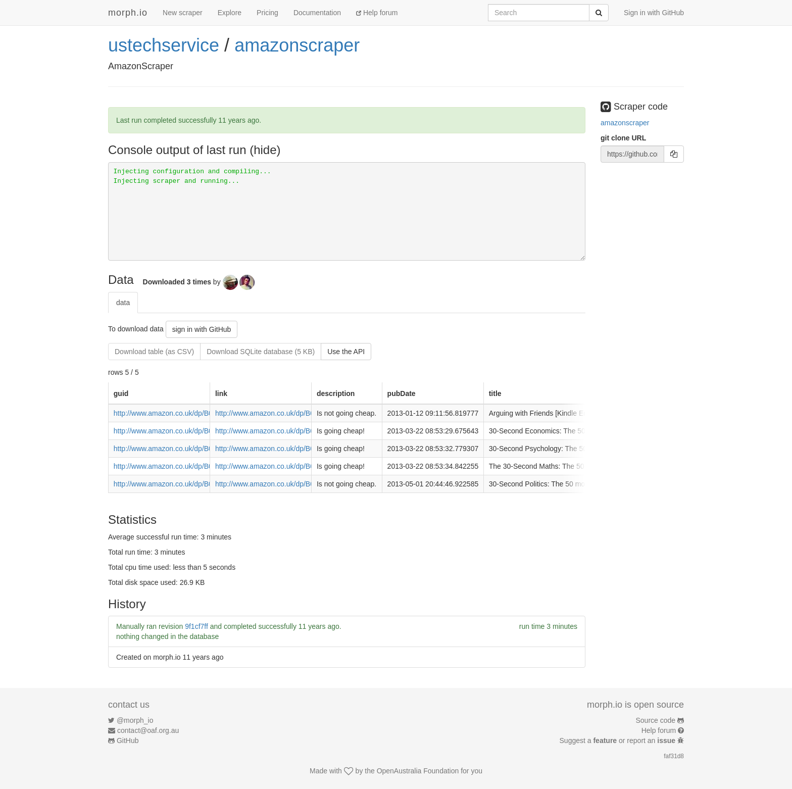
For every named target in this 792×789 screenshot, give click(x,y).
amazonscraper (297, 45)
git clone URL (623, 138)
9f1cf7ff (196, 626)
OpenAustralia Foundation (418, 771)
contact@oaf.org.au (148, 730)
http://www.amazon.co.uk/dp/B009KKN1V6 (282, 431)
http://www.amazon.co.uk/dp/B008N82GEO (283, 484)
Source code (656, 720)
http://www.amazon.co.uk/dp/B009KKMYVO (284, 466)
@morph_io (135, 720)
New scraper (183, 13)
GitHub (128, 740)
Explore (229, 13)
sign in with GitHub (201, 329)
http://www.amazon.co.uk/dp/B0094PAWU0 (283, 413)
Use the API (346, 352)
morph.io (127, 13)
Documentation (317, 13)
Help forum (377, 13)
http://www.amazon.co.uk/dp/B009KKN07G (282, 449)
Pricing (267, 13)
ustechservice (163, 45)
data (123, 303)
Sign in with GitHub (654, 13)
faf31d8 (674, 756)
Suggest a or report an (618, 740)
